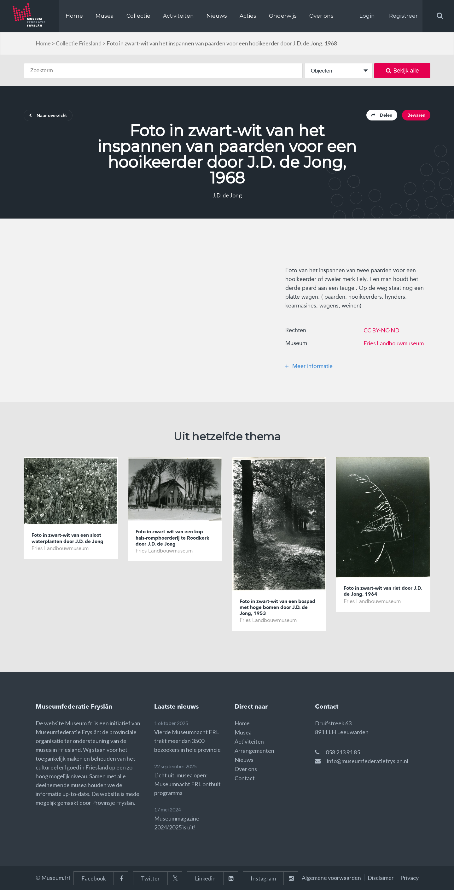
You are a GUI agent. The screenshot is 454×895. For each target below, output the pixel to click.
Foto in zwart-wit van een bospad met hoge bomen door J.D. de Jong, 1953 (279, 610)
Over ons (321, 16)
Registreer (403, 16)
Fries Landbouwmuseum (394, 345)
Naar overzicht (52, 116)
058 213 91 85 (343, 756)
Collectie (138, 16)
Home (74, 16)
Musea (105, 16)
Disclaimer (381, 882)
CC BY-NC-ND (381, 332)
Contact (245, 782)
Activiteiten (178, 16)
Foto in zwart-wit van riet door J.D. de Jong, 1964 (383, 594)
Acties (248, 16)
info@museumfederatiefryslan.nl (367, 765)
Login (367, 16)
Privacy (409, 882)
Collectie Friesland (79, 43)
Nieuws (217, 16)
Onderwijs (283, 16)
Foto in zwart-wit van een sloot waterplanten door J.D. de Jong (68, 544)
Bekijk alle (402, 70)
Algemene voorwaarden (331, 882)
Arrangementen (254, 755)
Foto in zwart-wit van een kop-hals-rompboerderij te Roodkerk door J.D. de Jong (175, 541)
